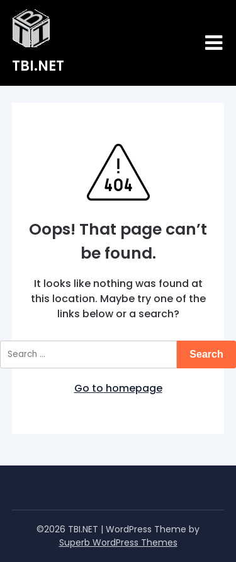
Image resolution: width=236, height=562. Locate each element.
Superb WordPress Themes (118, 542)
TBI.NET (38, 66)
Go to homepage (118, 388)
